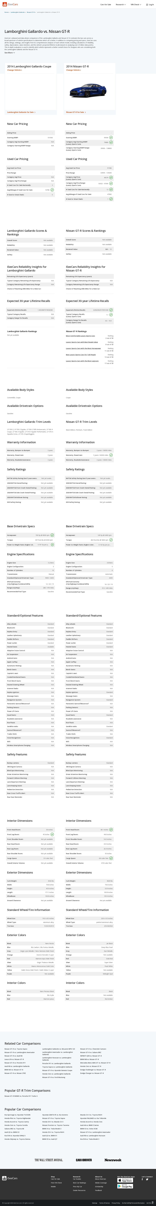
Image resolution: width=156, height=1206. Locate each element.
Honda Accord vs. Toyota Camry (17, 1120)
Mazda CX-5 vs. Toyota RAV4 (91, 1113)
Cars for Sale (105, 4)
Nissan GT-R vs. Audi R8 (13, 1055)
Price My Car (77, 1185)
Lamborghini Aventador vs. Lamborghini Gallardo (57, 1052)
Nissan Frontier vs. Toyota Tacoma (55, 1124)
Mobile (53, 1185)
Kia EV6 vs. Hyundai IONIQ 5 (15, 1134)
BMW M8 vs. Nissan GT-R (89, 1058)
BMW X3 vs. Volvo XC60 (88, 1127)
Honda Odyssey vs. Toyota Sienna (17, 1138)
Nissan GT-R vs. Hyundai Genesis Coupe (57, 1069)
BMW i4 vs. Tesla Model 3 (51, 1127)
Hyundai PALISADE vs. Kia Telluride (93, 1117)
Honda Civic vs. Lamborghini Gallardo (56, 1073)
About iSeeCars (100, 1178)
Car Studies (77, 1178)
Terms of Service (104, 1202)
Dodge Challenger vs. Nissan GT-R (93, 1068)
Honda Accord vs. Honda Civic (91, 1120)
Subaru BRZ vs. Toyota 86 (14, 1127)
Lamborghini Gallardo (17, 12)
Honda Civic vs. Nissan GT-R (90, 1065)
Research (121, 4)
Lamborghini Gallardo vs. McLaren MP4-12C (58, 1048)
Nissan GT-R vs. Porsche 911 (15, 1061)
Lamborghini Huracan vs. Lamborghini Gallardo (56, 1057)
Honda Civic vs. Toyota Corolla (16, 1124)
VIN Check (136, 4)
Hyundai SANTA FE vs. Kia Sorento (55, 1113)
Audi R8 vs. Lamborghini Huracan (92, 1134)
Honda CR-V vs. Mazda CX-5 (52, 1120)
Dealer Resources (79, 1189)
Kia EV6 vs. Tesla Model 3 (89, 1138)
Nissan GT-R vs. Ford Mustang (53, 1076)
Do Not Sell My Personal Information (133, 1202)
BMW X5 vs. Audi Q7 (49, 1138)
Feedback (98, 1189)
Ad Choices (150, 1202)
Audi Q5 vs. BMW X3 (12, 1131)
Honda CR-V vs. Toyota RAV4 (53, 1131)
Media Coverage (101, 1181)
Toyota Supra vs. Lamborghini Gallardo (57, 1066)
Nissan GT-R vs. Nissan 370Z (15, 1072)
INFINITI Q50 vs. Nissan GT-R (91, 1055)
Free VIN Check (56, 1181)
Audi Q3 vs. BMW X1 (49, 1134)
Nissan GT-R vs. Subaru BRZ (90, 1051)
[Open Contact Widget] (152, 1203)
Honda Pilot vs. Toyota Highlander (18, 1117)
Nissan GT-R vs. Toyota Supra (16, 1048)
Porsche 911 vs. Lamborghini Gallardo (56, 1062)
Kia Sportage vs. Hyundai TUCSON (17, 1113)
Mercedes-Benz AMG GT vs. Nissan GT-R (95, 1061)
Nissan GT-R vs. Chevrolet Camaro (93, 1048)
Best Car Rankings (79, 1181)
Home (6, 12)
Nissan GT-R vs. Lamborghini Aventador (20, 1051)
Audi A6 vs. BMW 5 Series (89, 1124)
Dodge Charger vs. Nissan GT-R (92, 1072)
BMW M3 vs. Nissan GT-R (14, 1068)
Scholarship (99, 1185)
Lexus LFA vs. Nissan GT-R (14, 1058)
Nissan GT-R (30, 12)
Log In (150, 4)
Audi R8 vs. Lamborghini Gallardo (17, 1065)
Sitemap (94, 1202)
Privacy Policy (116, 1202)
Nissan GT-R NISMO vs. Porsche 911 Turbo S (21, 1095)
